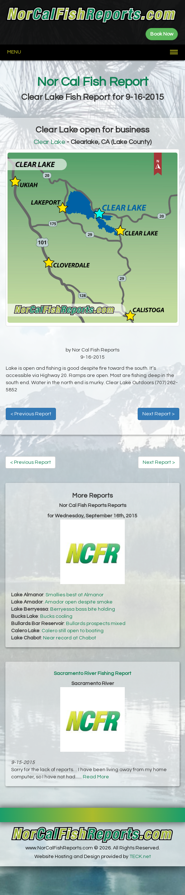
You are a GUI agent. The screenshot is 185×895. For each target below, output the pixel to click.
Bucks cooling (56, 616)
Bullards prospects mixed (95, 623)
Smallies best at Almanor (75, 594)
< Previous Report (30, 413)
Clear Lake (49, 142)
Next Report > (158, 413)
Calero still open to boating (73, 630)
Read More (96, 776)
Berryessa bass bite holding (82, 609)
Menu (14, 52)
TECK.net (140, 856)
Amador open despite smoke (79, 602)
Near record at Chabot (69, 637)
